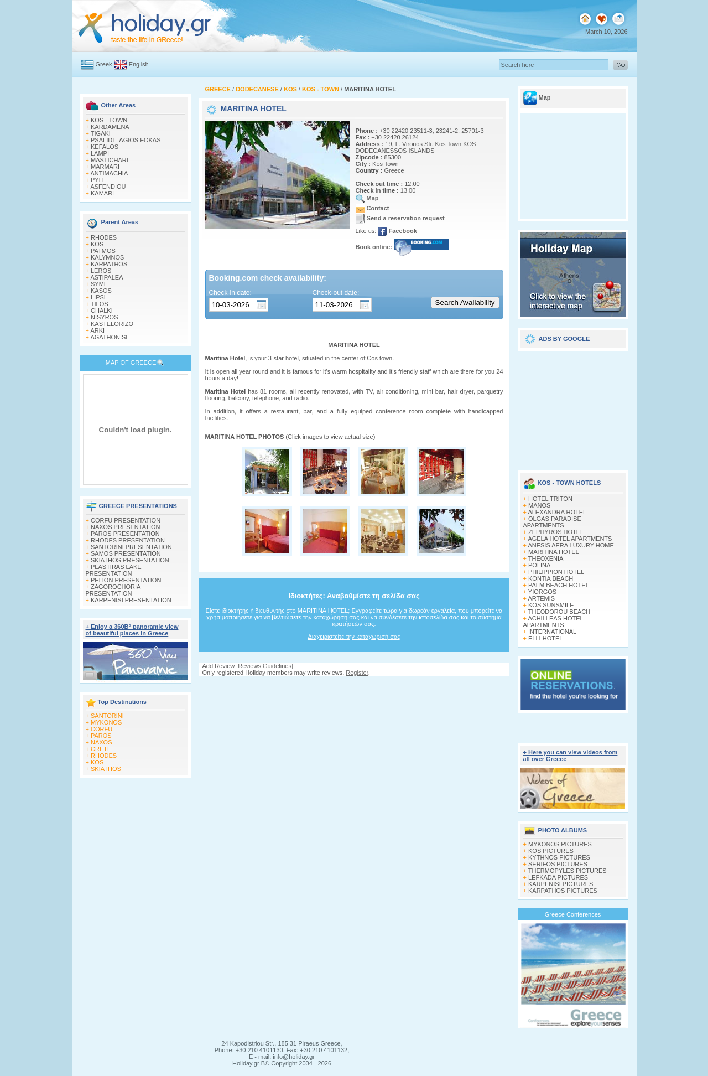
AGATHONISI (108, 337)
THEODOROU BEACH (559, 611)
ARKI (97, 330)
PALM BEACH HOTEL (558, 585)
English (139, 64)
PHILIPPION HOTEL (556, 571)
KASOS (101, 290)
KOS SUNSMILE (551, 605)
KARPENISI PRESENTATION (131, 600)
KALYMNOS (107, 257)
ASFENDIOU (108, 186)
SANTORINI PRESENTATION (131, 547)
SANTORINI (107, 715)
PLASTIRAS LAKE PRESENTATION (114, 570)
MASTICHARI (109, 160)
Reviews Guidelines (264, 666)
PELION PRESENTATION (126, 580)
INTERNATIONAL (552, 631)
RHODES (104, 237)
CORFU (101, 729)
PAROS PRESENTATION (125, 533)
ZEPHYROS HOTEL (556, 532)
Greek (104, 64)
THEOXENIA (546, 558)
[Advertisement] (573, 406)
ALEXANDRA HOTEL (557, 512)
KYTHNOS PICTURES (559, 857)
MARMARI (105, 166)
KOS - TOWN (109, 120)
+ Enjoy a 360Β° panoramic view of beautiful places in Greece (132, 630)
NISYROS (104, 317)
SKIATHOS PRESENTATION (130, 560)
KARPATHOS (109, 264)
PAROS (101, 735)
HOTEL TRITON (550, 498)
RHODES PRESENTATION (128, 540)
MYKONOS (106, 722)
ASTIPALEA (106, 277)
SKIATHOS (106, 768)
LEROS (101, 270)
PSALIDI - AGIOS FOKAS (126, 140)
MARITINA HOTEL (553, 552)
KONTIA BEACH (550, 578)
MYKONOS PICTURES (560, 844)
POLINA (539, 565)
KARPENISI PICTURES (560, 884)
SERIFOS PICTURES (557, 864)
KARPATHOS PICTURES (562, 890)
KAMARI (102, 193)
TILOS (99, 304)
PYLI (97, 180)
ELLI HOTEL (545, 638)
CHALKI (102, 310)
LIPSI (98, 297)
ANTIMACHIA (109, 173)
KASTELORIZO (112, 323)
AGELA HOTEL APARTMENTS (570, 538)
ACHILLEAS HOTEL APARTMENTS (553, 621)
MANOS (539, 505)
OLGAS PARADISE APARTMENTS (552, 522)
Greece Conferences (573, 914)
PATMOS (103, 250)
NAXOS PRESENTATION (125, 527)
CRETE (101, 749)
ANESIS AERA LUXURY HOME (570, 545)
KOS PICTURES (551, 850)
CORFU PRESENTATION (125, 520)
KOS (97, 244)
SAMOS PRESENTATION (126, 553)
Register (357, 672)
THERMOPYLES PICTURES (567, 870)
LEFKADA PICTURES (558, 877)
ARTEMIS (541, 598)
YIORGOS (542, 591)
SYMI (98, 284)
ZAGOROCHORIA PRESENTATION (113, 590)
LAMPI (100, 153)
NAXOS (101, 742)
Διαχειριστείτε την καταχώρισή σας (354, 636)
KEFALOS (104, 146)
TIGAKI (101, 133)
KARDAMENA (110, 126)
